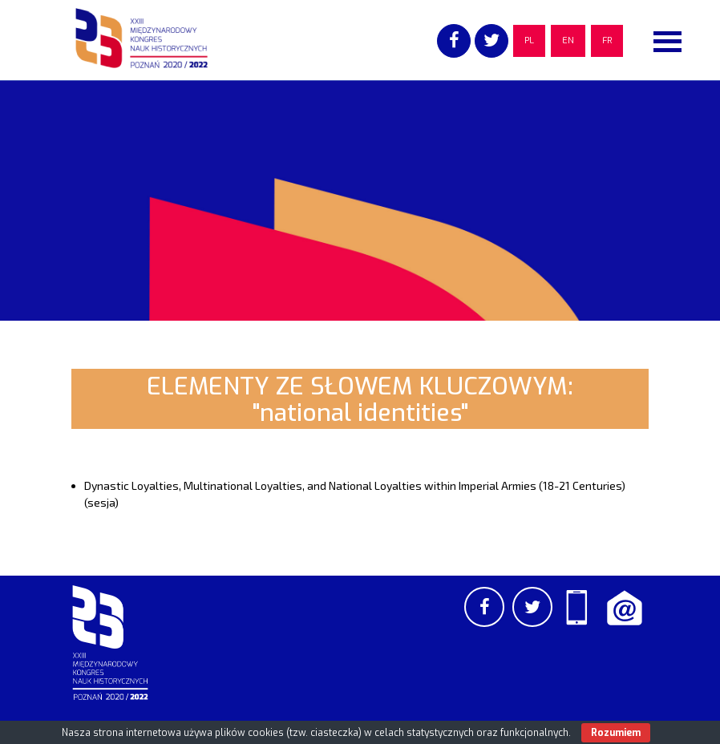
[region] (360, 200)
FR (607, 40)
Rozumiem (616, 732)
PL (529, 40)
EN (568, 40)
